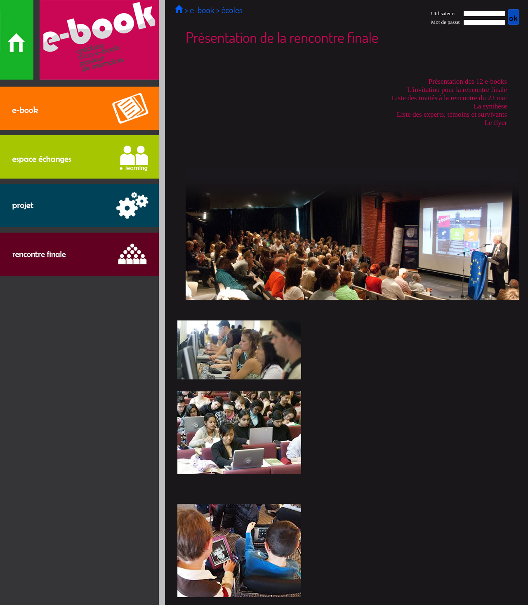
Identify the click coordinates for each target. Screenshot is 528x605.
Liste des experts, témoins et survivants (452, 114)
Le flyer (496, 123)
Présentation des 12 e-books (468, 81)
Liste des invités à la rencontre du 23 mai (449, 98)
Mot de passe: (446, 22)
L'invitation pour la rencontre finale (457, 90)
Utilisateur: (443, 13)
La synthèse (490, 106)
